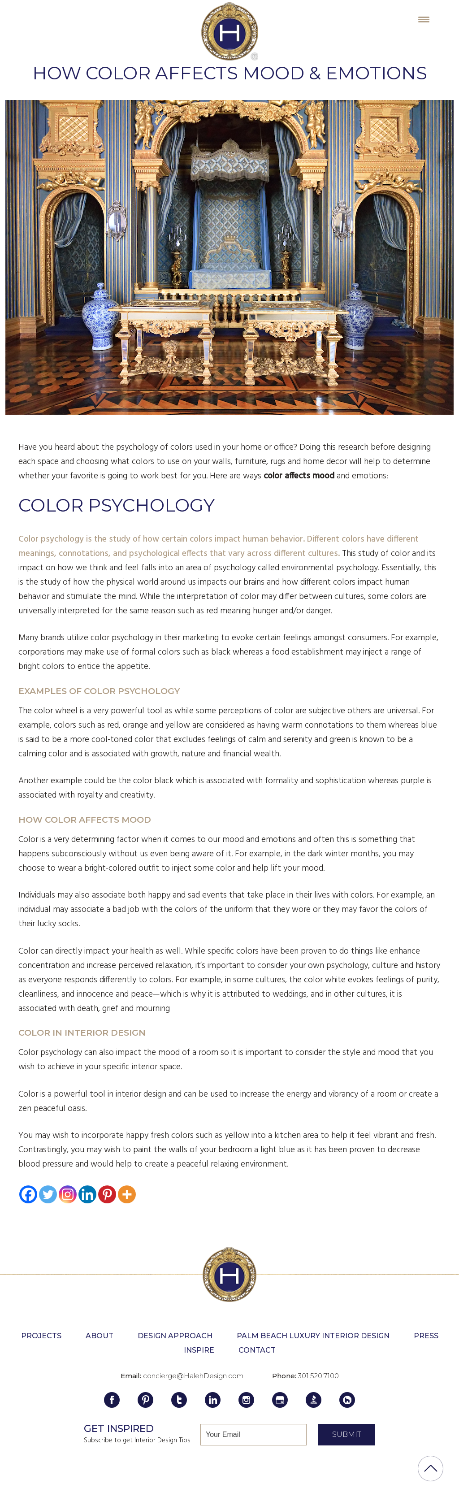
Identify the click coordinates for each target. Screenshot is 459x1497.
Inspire (199, 1350)
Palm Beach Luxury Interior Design (313, 1336)
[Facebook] (28, 1194)
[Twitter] (48, 1194)
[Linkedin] (87, 1194)
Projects (41, 1336)
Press (426, 1336)
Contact (257, 1350)
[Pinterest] (107, 1194)
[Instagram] (68, 1194)
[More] (127, 1194)
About (99, 1336)
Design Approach (175, 1336)
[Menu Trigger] (423, 19)
